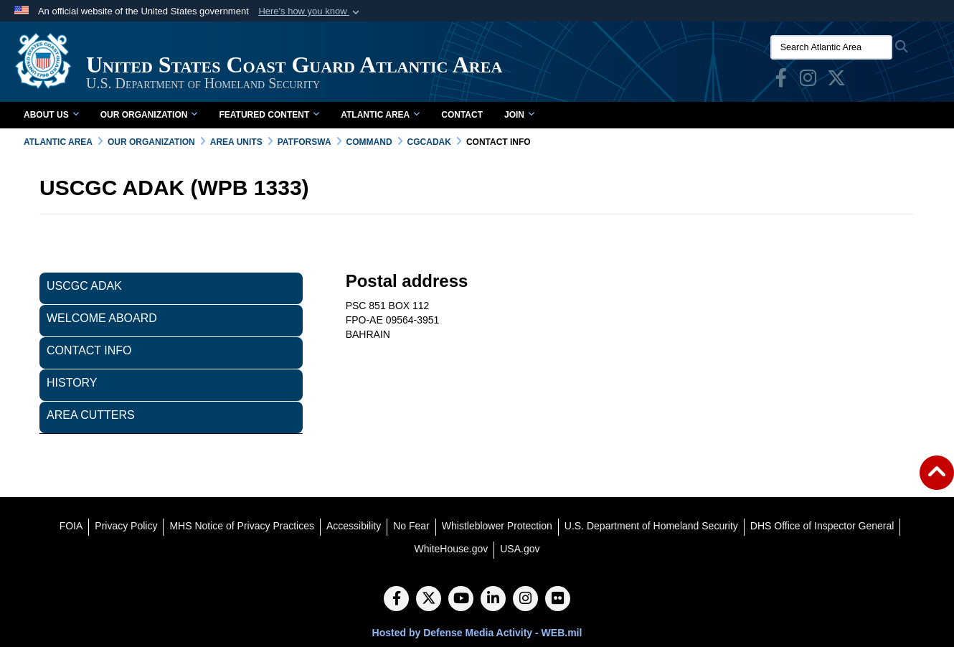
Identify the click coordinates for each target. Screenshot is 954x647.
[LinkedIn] (493, 599)
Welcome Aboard (102, 318)
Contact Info (89, 350)
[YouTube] (460, 599)
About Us (51, 115)
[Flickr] (557, 599)
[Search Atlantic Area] (831, 47)
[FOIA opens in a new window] (71, 526)
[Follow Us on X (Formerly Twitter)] (428, 599)
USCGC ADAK (84, 286)
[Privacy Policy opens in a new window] (126, 526)
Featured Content (269, 115)
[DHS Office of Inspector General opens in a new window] (822, 526)
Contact (462, 115)
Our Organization (149, 115)
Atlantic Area (380, 115)
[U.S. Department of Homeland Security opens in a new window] (651, 526)
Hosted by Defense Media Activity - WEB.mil (477, 632)
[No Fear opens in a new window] (411, 526)
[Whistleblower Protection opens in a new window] (497, 526)
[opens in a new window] (781, 81)
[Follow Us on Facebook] (396, 599)
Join (519, 115)
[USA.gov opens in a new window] (519, 548)
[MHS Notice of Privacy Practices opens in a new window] (241, 526)
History (72, 383)
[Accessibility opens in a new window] (353, 526)
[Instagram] (525, 599)
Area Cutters (91, 415)
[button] (310, 11)
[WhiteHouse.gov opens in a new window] (451, 548)
